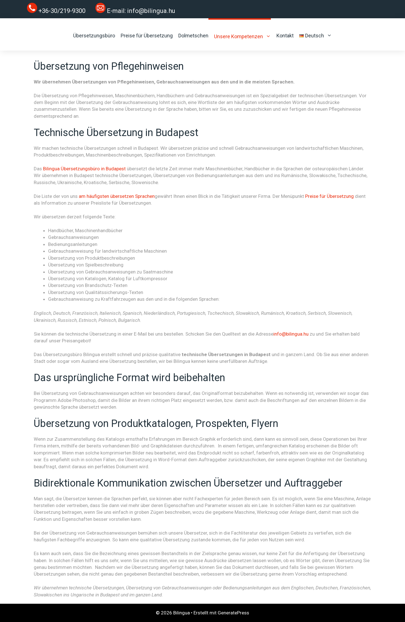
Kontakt (285, 36)
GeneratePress (233, 613)
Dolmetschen (193, 36)
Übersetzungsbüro (94, 36)
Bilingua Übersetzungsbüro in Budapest (84, 168)
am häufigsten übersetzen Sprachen (117, 196)
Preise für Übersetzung (147, 36)
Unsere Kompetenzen (242, 36)
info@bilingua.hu (151, 10)
